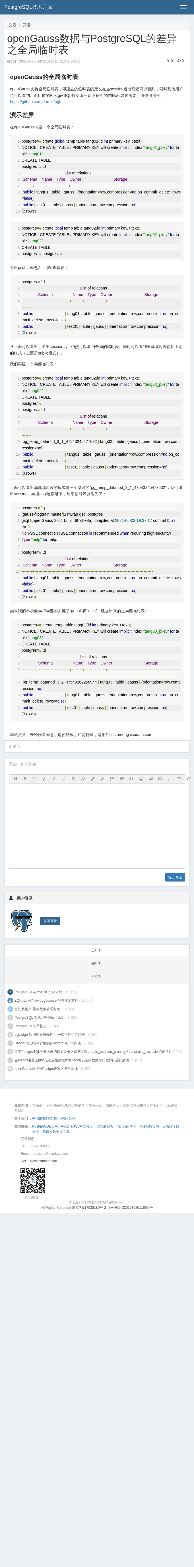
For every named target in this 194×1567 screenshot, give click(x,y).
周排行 (97, 963)
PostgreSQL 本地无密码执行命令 (40, 1018)
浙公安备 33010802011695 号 (130, 1208)
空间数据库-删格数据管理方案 (37, 1009)
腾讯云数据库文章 (56, 1131)
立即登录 (50, 921)
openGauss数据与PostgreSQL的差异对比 (46, 1069)
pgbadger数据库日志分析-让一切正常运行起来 (50, 1035)
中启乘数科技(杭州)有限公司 (53, 1118)
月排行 (97, 976)
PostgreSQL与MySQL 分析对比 (38, 992)
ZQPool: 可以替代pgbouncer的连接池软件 (46, 1001)
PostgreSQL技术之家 (28, 7)
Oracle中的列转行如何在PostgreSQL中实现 (48, 1043)
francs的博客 (126, 1126)
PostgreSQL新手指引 (31, 1026)
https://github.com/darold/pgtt (35, 101)
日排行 (97, 950)
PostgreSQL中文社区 (77, 1126)
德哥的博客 (104, 1126)
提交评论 (175, 877)
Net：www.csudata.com (39, 1161)
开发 (27, 25)
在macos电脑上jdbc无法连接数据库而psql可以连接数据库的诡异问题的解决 (72, 1060)
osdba (12, 61)
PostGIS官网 (149, 1126)
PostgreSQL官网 (44, 1126)
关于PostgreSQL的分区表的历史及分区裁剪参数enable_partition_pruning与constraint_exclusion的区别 (92, 1052)
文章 (12, 25)
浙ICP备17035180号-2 (89, 1208)
